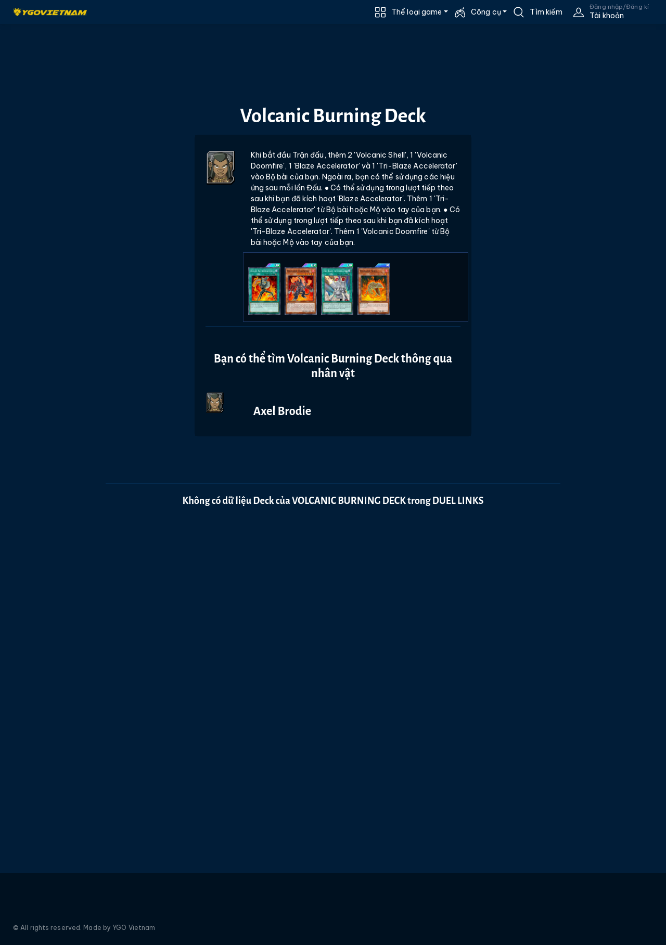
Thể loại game (416, 12)
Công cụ (486, 12)
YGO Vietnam (133, 927)
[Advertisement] (49, 233)
